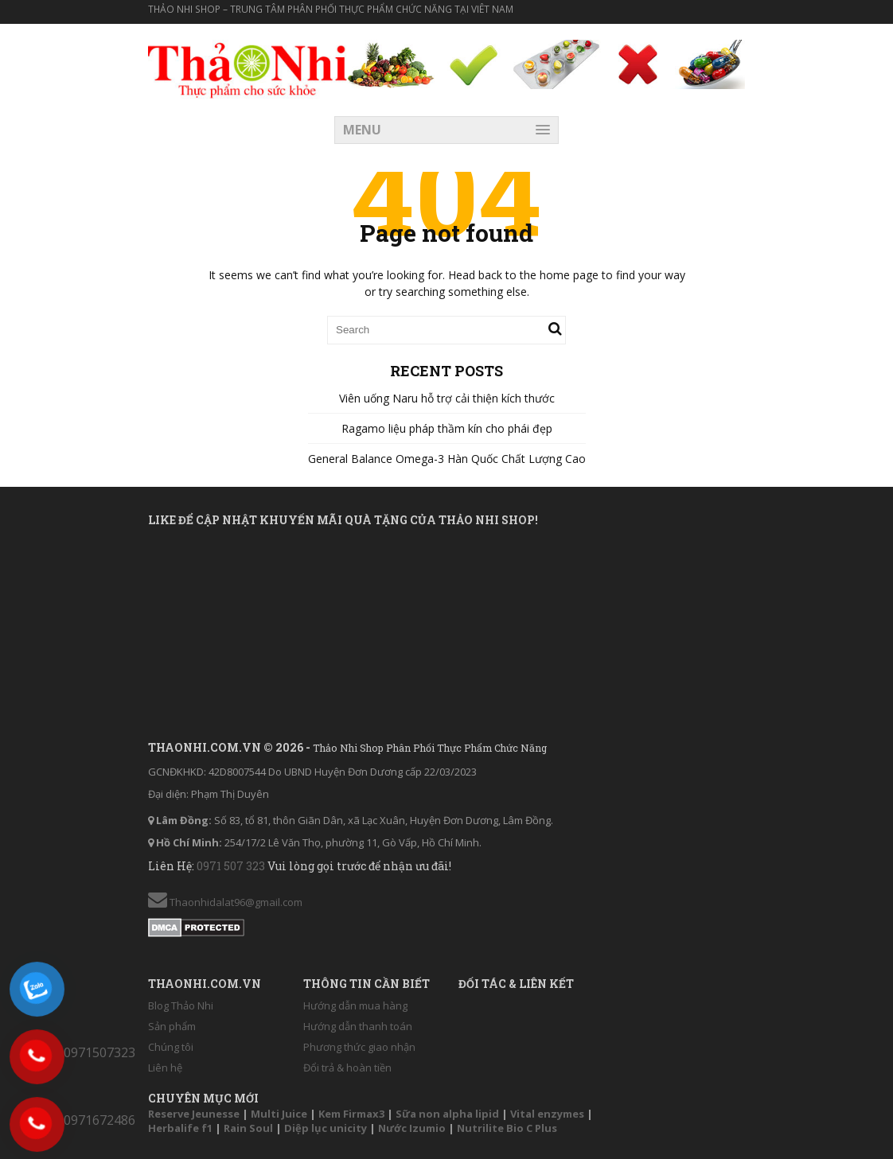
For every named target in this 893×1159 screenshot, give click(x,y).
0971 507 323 (232, 865)
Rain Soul (248, 1128)
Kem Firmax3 (351, 1113)
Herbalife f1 (180, 1128)
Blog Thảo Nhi (180, 1005)
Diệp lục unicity (325, 1128)
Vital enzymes (547, 1113)
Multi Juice (279, 1113)
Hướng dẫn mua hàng (355, 1005)
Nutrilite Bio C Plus (507, 1128)
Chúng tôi (170, 1047)
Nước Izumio (412, 1128)
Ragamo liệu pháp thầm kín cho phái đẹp (446, 428)
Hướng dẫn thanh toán (357, 1026)
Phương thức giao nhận (359, 1047)
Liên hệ (165, 1067)
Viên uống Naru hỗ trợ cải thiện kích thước (447, 398)
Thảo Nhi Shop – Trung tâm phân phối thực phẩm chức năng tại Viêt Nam (330, 9)
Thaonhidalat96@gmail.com (225, 902)
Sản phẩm (172, 1026)
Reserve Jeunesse (194, 1113)
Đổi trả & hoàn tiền (347, 1067)
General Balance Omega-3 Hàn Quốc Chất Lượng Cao (447, 458)
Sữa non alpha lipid (447, 1113)
